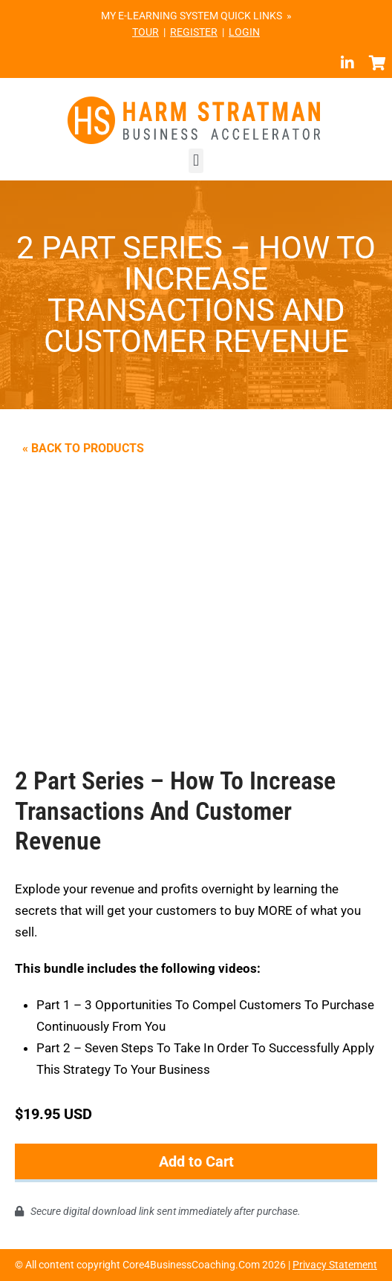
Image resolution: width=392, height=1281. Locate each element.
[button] (196, 161)
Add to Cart (196, 1161)
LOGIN (244, 32)
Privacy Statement (335, 1265)
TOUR (145, 32)
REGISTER (194, 32)
